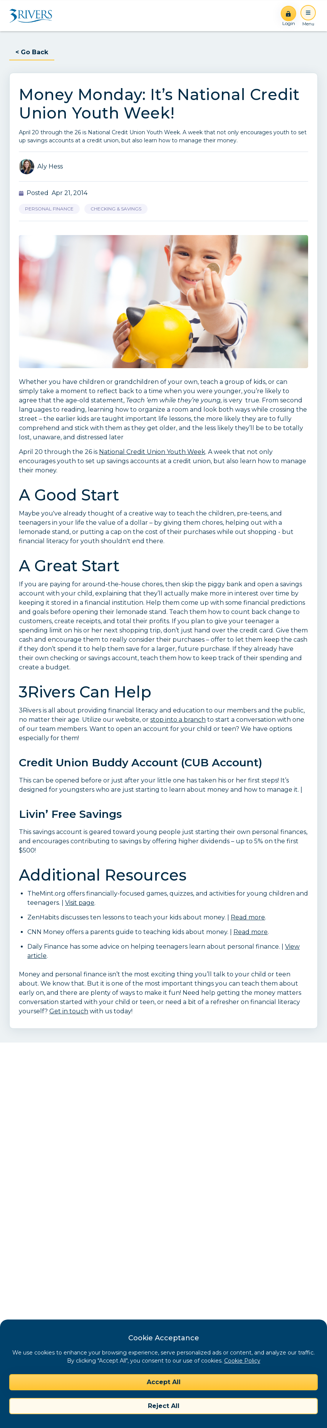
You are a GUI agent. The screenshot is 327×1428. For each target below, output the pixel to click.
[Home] (33, 16)
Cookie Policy (242, 1360)
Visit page (79, 902)
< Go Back (31, 52)
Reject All (163, 1406)
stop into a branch (178, 719)
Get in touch (68, 1011)
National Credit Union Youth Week (152, 451)
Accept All (164, 1382)
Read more (248, 917)
